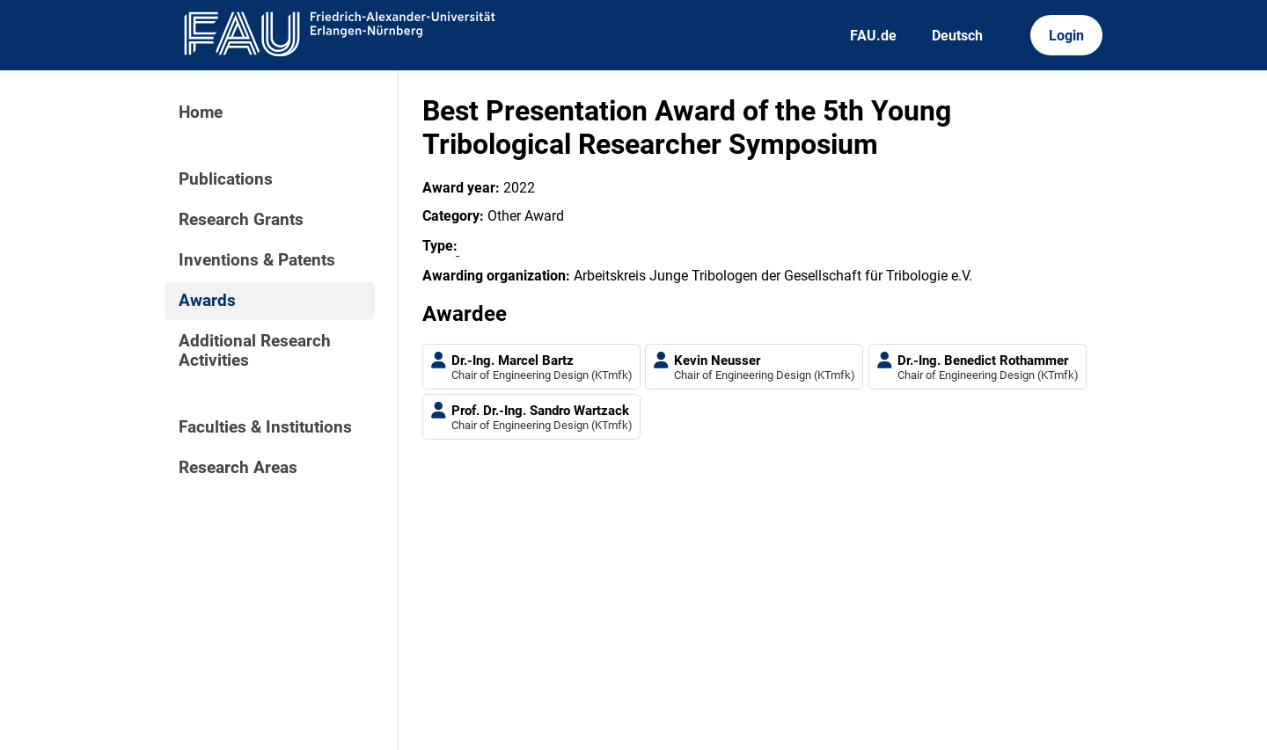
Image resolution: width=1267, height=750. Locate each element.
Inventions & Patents (257, 260)
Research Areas (238, 467)
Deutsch (957, 35)
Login (1066, 35)
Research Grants (241, 219)
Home (201, 112)
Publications (226, 179)
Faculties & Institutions (265, 427)
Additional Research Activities (255, 350)
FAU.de (873, 35)
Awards (207, 300)
